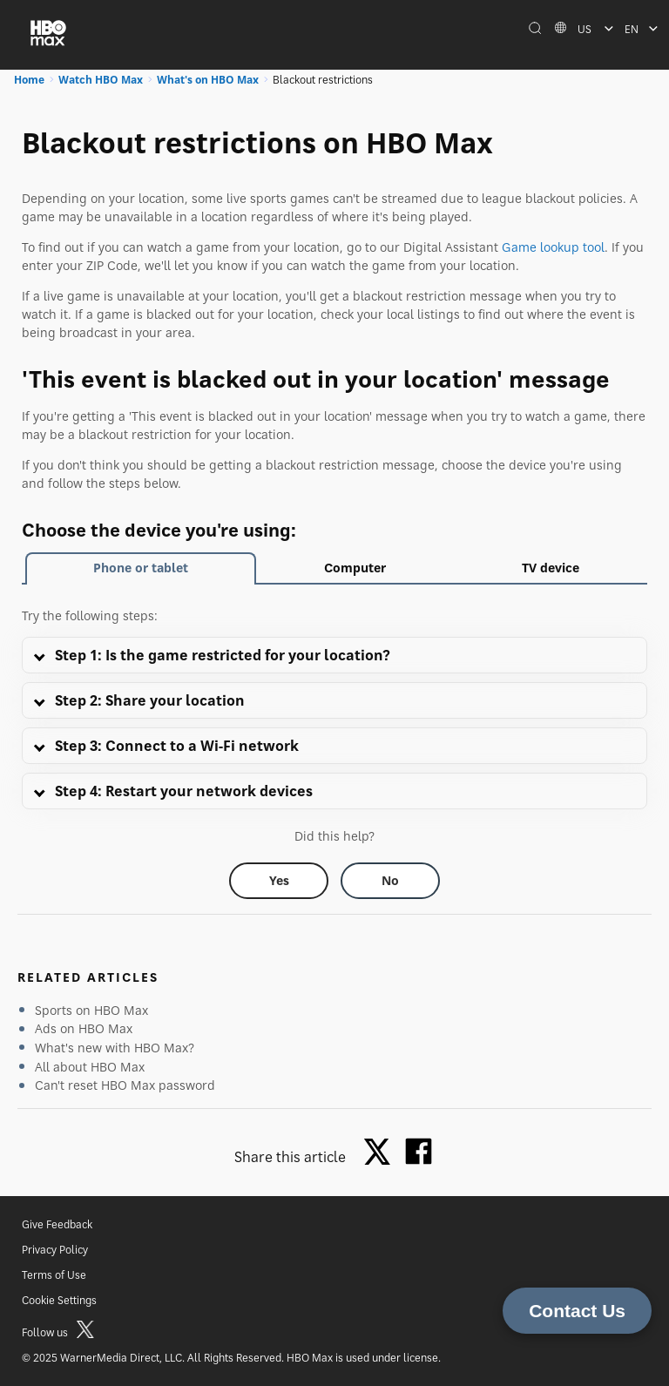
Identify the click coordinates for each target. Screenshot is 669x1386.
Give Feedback (57, 1224)
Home (29, 79)
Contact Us (577, 1311)
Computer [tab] (355, 567)
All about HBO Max (90, 1066)
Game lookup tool (553, 247)
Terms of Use (54, 1275)
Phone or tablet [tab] (140, 567)
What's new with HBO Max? (114, 1047)
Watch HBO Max (100, 79)
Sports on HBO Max (91, 1010)
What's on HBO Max (208, 79)
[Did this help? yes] (278, 880)
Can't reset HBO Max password (125, 1085)
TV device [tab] (550, 567)
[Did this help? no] (390, 880)
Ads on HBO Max (83, 1028)
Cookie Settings (59, 1300)
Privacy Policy (55, 1249)
